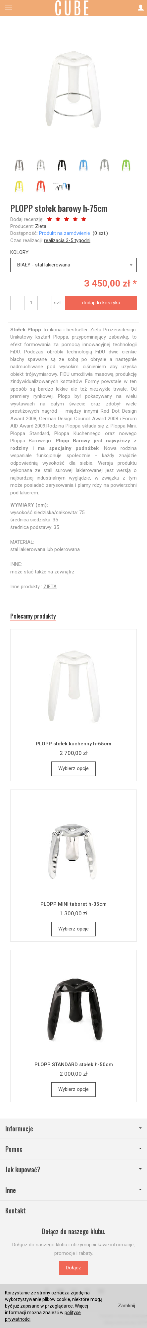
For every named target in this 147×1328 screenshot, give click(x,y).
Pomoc (73, 1149)
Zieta (40, 226)
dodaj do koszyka (101, 303)
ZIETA (50, 587)
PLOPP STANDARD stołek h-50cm (73, 1064)
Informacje (73, 1128)
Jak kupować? (73, 1169)
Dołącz (73, 1268)
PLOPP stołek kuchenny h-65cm (73, 744)
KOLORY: (19, 252)
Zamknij (126, 1306)
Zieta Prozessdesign (113, 330)
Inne (73, 1190)
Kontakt (15, 1210)
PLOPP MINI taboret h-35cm (73, 904)
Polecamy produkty (33, 616)
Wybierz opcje (73, 768)
